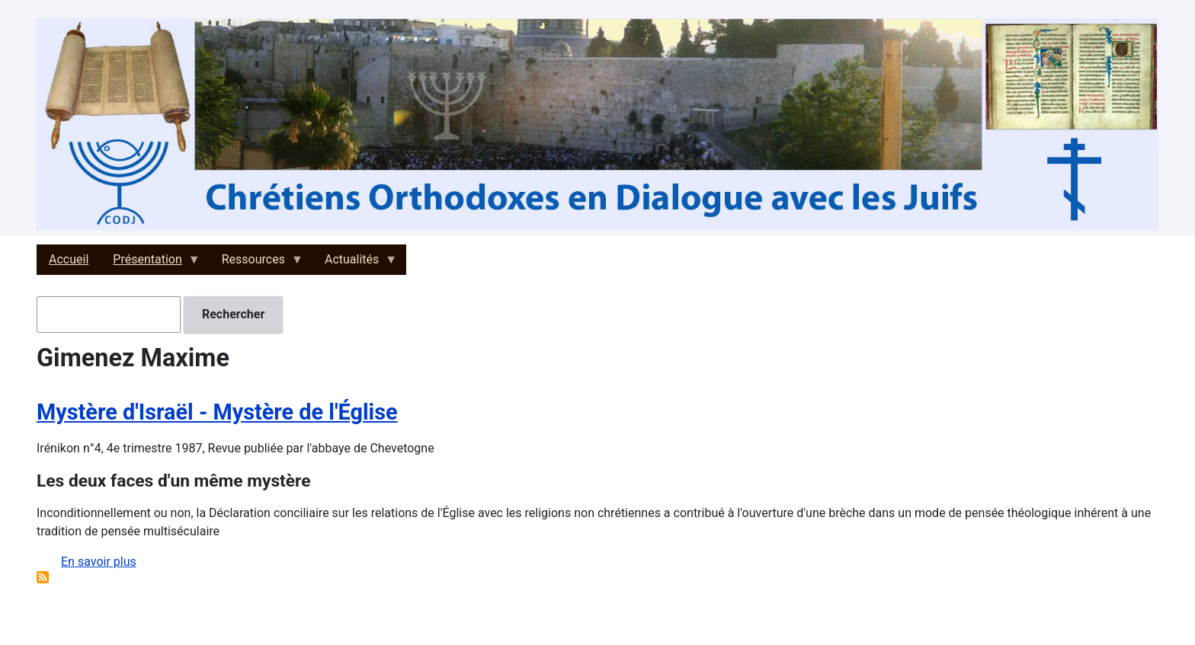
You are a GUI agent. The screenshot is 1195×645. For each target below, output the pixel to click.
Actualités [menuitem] (354, 263)
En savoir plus (98, 561)
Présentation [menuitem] (150, 263)
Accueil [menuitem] (68, 259)
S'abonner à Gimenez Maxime (43, 577)
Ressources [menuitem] (256, 263)
